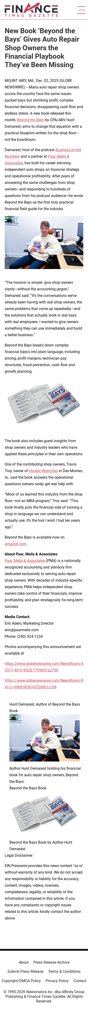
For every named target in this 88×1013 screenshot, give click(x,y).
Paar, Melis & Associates (25, 560)
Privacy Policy (57, 981)
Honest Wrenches (43, 471)
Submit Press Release (25, 971)
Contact (79, 981)
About (24, 962)
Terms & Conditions (64, 971)
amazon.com (16, 544)
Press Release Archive (51, 962)
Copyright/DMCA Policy (21, 981)
